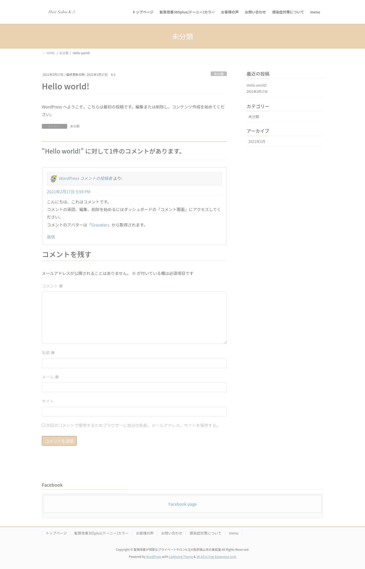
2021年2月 (256, 141)
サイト (48, 401)
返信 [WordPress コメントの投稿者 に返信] (51, 237)
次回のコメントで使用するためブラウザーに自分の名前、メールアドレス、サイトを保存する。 (133, 425)
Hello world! (257, 85)
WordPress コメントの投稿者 (85, 178)
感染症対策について (206, 533)
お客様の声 (145, 533)
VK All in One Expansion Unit (216, 556)
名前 (48, 352)
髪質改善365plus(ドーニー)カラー (101, 533)
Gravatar (99, 225)
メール (50, 377)
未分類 (219, 73)
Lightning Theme (181, 556)
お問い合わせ (171, 533)
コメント (52, 286)
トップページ (56, 533)
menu (234, 533)
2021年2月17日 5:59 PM (68, 191)
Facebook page (182, 504)
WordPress (153, 556)
